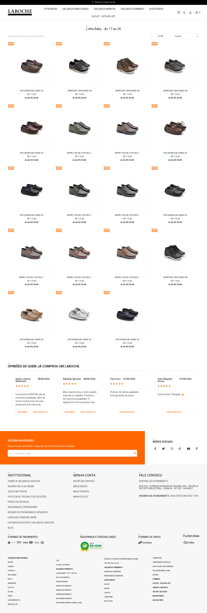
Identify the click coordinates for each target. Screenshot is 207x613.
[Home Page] (21, 13)
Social (11, 592)
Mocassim (12, 575)
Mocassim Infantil (64, 598)
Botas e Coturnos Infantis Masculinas (121, 559)
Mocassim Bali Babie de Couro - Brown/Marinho (31, 153)
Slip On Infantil (63, 577)
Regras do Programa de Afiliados (28, 512)
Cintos (107, 593)
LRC (57, 560)
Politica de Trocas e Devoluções (27, 496)
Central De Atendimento (153, 481)
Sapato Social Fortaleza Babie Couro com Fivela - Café (79, 153)
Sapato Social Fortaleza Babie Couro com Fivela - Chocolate (127, 153)
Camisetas (157, 558)
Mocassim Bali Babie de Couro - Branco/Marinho (80, 340)
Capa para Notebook (162, 562)
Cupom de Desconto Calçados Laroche (31, 522)
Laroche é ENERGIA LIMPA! (22, 517)
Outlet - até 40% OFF (103, 16)
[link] (178, 12)
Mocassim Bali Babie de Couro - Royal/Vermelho (127, 340)
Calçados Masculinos (75, 9)
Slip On (11, 587)
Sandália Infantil (64, 590)
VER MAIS (22, 412)
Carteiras (108, 597)
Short (106, 584)
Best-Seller (12, 604)
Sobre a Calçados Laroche (24, 481)
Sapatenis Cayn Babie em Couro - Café (175, 91)
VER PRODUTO (40, 412)
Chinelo (11, 571)
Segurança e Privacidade (22, 507)
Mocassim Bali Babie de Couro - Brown (32, 91)
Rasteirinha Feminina (113, 576)
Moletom (108, 601)
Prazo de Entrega (18, 502)
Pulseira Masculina (161, 571)
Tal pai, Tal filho (111, 563)
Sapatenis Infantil (64, 594)
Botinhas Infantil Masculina (69, 603)
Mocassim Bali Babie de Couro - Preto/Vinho (32, 215)
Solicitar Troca (17, 491)
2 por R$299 (50, 9)
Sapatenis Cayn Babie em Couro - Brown (127, 91)
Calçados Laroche (16, 36)
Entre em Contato (84, 481)
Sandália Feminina (112, 572)
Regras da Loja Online (21, 486)
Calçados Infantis (104, 9)
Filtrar (160, 36)
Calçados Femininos (132, 9)
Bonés (155, 575)
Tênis (10, 596)
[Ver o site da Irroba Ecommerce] (188, 543)
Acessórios (156, 9)
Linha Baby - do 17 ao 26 (66, 573)
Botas (10, 562)
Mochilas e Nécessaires (163, 566)
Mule (10, 579)
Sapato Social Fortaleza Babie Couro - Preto (79, 215)
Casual (11, 566)
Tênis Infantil (62, 582)
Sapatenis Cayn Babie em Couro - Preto (79, 91)
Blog (10, 527)
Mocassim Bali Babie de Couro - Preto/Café (175, 215)
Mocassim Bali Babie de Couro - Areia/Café (32, 340)
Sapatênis (12, 583)
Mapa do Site (80, 496)
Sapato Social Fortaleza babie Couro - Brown (31, 277)
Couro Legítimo (63, 565)
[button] (184, 12)
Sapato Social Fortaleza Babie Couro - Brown (127, 277)
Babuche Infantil (64, 586)
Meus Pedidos (81, 491)
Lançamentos (14, 600)
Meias (106, 588)
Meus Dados (80, 486)
